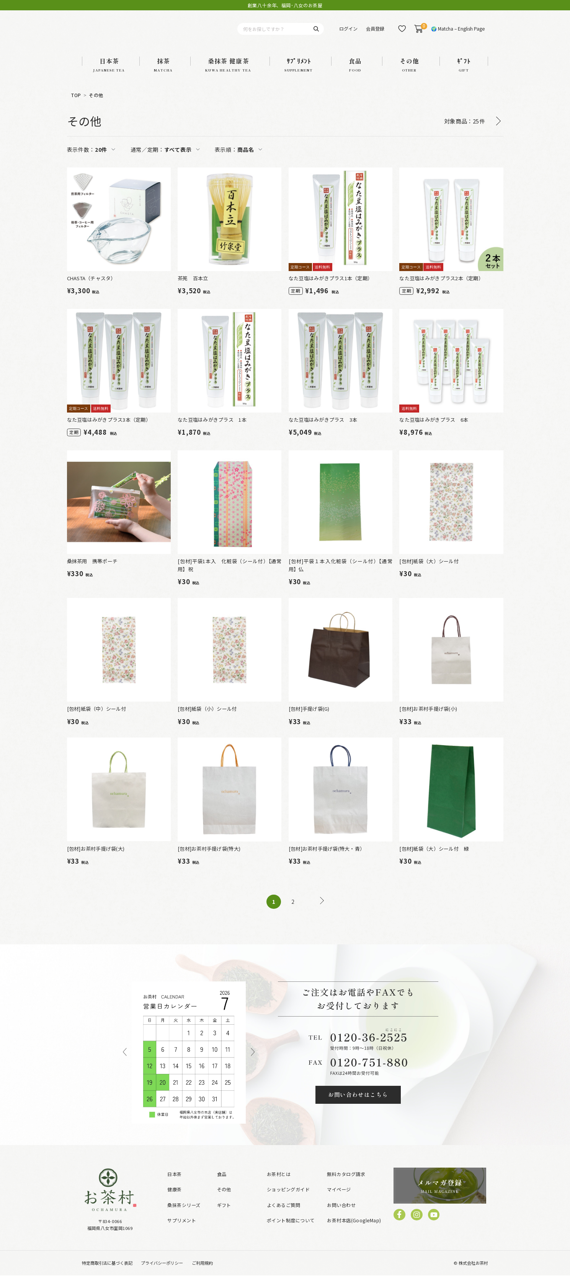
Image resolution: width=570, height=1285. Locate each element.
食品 (222, 1183)
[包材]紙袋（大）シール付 (429, 570)
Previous (125, 1062)
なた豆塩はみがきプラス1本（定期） (330, 287)
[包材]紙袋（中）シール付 (96, 718)
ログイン (348, 33)
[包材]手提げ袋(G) (309, 718)
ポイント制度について (291, 1230)
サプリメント (181, 1230)
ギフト (224, 1214)
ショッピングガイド (288, 1199)
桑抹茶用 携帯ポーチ (92, 570)
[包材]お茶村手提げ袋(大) (96, 858)
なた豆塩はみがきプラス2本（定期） (441, 287)
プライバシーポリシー (162, 1272)
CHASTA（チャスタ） (91, 287)
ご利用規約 (202, 1272)
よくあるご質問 (283, 1214)
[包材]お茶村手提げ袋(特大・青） (327, 858)
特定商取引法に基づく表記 (107, 1272)
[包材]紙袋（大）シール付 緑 (434, 858)
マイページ (339, 1199)
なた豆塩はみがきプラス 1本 (212, 429)
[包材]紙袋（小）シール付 (207, 718)
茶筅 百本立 (193, 287)
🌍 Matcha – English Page (458, 33)
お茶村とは (279, 1183)
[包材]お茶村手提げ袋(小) (428, 718)
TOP (76, 105)
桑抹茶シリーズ (183, 1214)
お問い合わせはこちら (358, 1104)
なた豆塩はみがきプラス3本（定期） (109, 429)
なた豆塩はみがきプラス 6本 (433, 429)
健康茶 (174, 1199)
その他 (96, 105)
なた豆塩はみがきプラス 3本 (323, 429)
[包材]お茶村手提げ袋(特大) (209, 858)
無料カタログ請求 (346, 1183)
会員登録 (375, 33)
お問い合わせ (341, 1214)
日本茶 (174, 1183)
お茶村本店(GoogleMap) (354, 1230)
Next (253, 1062)
